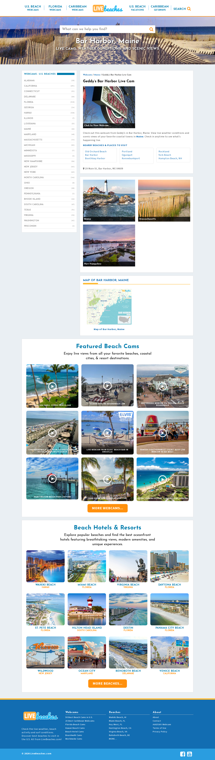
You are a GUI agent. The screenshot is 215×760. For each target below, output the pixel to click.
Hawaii (49, 113)
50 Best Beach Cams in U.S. (79, 717)
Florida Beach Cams (75, 724)
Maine (49, 129)
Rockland (164, 151)
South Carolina (49, 204)
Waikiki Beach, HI (117, 717)
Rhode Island (49, 199)
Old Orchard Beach (96, 151)
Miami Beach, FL (117, 720)
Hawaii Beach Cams (75, 728)
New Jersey (49, 167)
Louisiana (49, 124)
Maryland (49, 134)
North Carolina (49, 178)
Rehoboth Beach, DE (119, 735)
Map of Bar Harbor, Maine (109, 329)
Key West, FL (115, 724)
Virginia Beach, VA (118, 731)
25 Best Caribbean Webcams (80, 720)
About (156, 717)
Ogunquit (127, 155)
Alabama (49, 81)
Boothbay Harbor (95, 158)
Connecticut (49, 91)
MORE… (113, 738)
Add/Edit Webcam (162, 724)
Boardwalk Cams (73, 735)
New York (49, 172)
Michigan (49, 145)
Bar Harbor (91, 155)
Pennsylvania (49, 194)
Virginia (49, 215)
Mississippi (49, 156)
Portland (127, 151)
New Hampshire (49, 161)
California (49, 86)
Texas (49, 210)
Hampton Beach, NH (170, 158)
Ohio (49, 183)
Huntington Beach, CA (120, 728)
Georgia (49, 108)
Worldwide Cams (73, 738)
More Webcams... (107, 508)
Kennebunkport (131, 158)
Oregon (49, 188)
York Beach (165, 155)
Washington (49, 221)
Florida (49, 102)
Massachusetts (49, 140)
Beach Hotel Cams (74, 731)
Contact (157, 720)
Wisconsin (49, 226)
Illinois (49, 118)
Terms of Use (159, 728)
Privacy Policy (160, 731)
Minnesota (49, 151)
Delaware (49, 97)
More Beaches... (107, 683)
